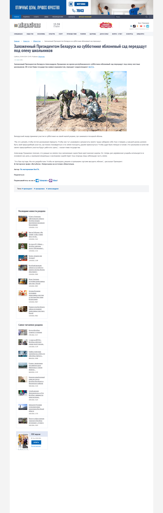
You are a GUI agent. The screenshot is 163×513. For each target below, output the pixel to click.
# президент (27, 188)
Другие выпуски (36, 446)
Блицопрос (140, 34)
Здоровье (93, 34)
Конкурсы (129, 34)
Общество (30, 34)
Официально (18, 34)
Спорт (61, 34)
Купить (36, 442)
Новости (26, 41)
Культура (52, 34)
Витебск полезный (85, 17)
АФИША (46, 17)
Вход (139, 23)
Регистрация (145, 23)
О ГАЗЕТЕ (37, 17)
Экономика (41, 34)
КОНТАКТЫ (72, 17)
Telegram (41, 180)
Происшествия (71, 34)
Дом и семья (104, 34)
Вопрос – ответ (117, 34)
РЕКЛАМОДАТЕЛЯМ (58, 17)
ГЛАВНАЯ (16, 17)
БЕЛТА (91, 67)
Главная (16, 41)
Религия (83, 34)
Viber (53, 180)
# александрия (52, 188)
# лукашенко (39, 188)
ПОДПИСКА (26, 17)
